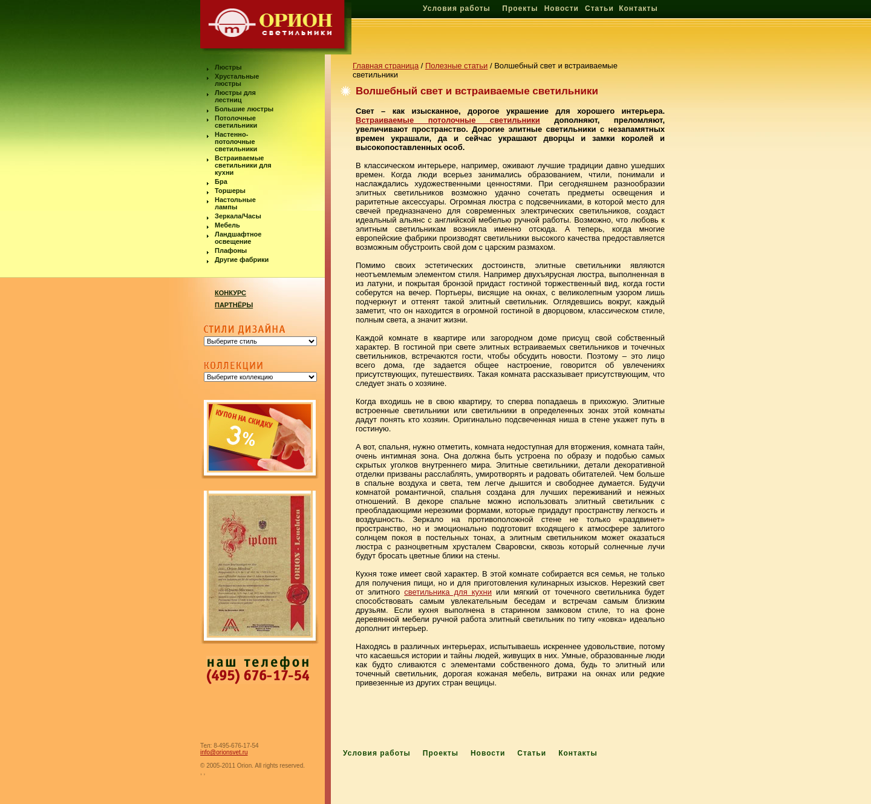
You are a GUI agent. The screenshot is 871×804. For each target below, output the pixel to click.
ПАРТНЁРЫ (234, 305)
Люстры (228, 67)
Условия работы (457, 8)
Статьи (599, 8)
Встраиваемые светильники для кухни (243, 165)
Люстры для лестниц (235, 96)
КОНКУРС (230, 292)
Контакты (638, 8)
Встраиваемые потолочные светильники (448, 120)
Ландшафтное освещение (238, 237)
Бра (221, 181)
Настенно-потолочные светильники (236, 141)
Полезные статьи (456, 65)
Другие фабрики (242, 259)
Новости (561, 8)
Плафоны (231, 250)
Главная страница (386, 65)
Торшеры (230, 190)
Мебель (227, 225)
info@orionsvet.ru (224, 752)
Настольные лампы (235, 203)
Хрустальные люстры (237, 80)
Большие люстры (244, 109)
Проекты (520, 8)
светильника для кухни (448, 591)
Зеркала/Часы (238, 216)
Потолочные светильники (236, 121)
